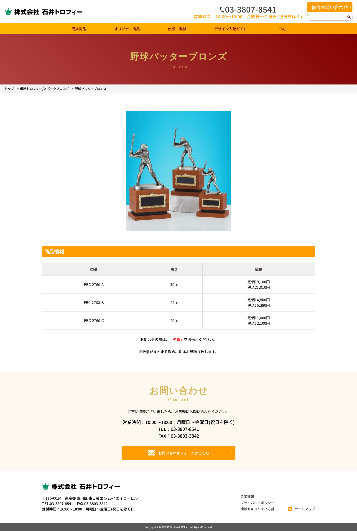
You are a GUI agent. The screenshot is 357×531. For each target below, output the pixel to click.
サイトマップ (301, 509)
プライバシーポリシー (257, 502)
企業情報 (247, 496)
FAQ (282, 28)
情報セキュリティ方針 (257, 508)
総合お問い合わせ (329, 7)
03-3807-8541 (248, 9)
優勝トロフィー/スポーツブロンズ (44, 88)
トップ (9, 88)
